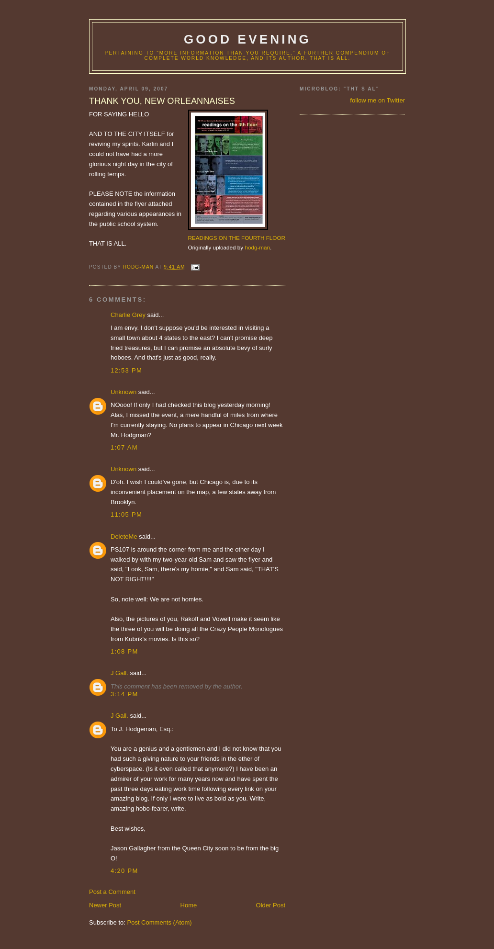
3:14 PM (124, 694)
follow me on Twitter (377, 100)
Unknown (123, 391)
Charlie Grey (128, 314)
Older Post (270, 905)
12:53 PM (126, 370)
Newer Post (105, 905)
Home (188, 905)
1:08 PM (124, 651)
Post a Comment (112, 891)
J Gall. (119, 673)
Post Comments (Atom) (159, 922)
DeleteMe (124, 536)
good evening (247, 39)
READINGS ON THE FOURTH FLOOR (236, 238)
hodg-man (257, 247)
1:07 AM (124, 447)
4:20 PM (124, 870)
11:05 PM (126, 514)
